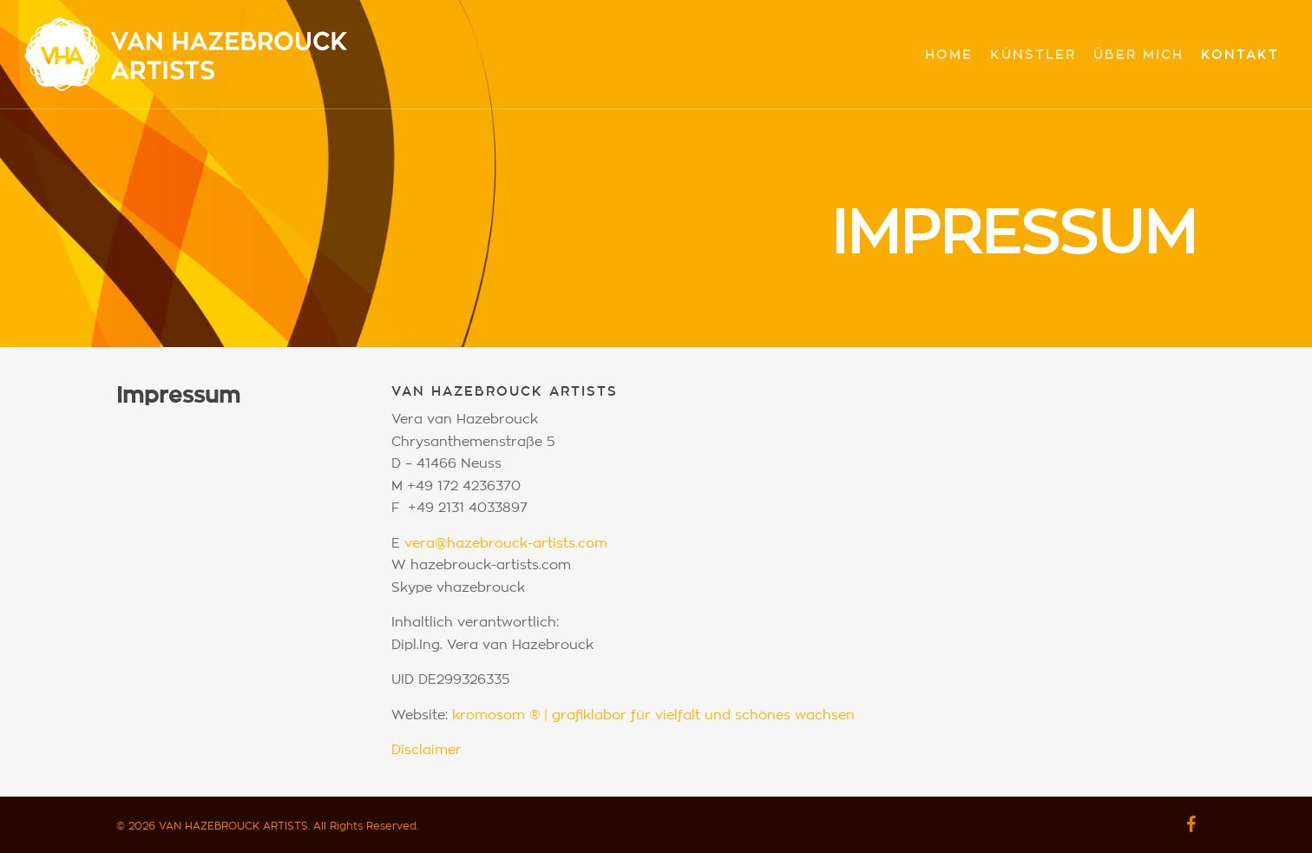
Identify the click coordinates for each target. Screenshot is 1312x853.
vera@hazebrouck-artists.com (505, 543)
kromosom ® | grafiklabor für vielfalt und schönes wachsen (653, 715)
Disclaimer (426, 750)
